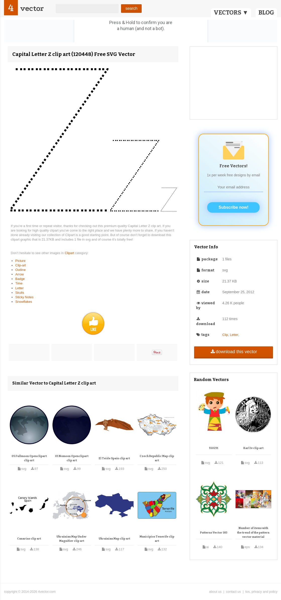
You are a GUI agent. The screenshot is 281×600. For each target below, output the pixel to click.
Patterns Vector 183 (213, 532)
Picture (20, 261)
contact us (233, 591)
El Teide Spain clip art (114, 458)
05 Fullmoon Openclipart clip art (29, 458)
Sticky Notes (24, 297)
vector (32, 8)
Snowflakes (23, 302)
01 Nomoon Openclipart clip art (71, 458)
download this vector (233, 351)
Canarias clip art (29, 538)
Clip (225, 335)
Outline (20, 270)
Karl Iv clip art (253, 448)
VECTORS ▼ (231, 12)
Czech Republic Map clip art (157, 458)
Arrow (19, 274)
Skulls (19, 292)
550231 (213, 448)
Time (18, 283)
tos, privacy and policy (261, 591)
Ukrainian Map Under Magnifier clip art (72, 539)
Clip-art (20, 265)
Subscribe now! (233, 207)
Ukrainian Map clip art (114, 538)
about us (215, 591)
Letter (19, 288)
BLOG (266, 12)
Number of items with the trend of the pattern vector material (253, 533)
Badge (20, 279)
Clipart (70, 253)
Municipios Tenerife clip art (157, 539)
